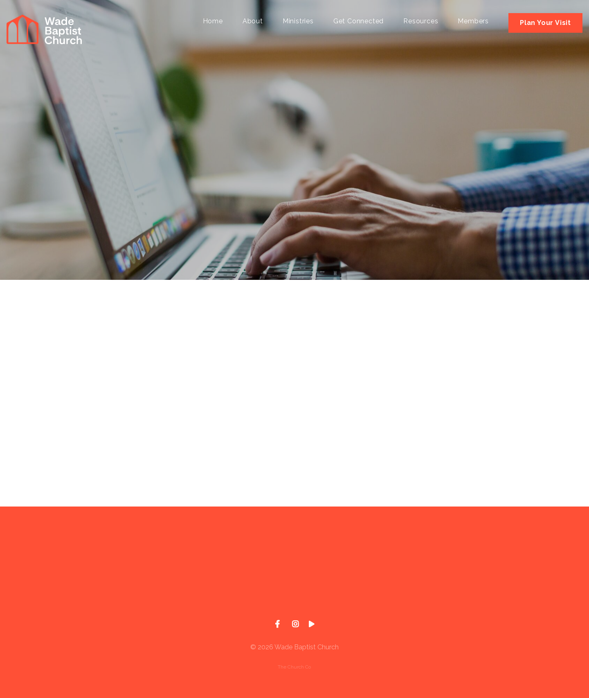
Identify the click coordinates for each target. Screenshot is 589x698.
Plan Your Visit (545, 23)
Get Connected (358, 21)
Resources (420, 21)
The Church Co (294, 667)
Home (213, 21)
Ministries (298, 21)
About (253, 21)
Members (473, 21)
